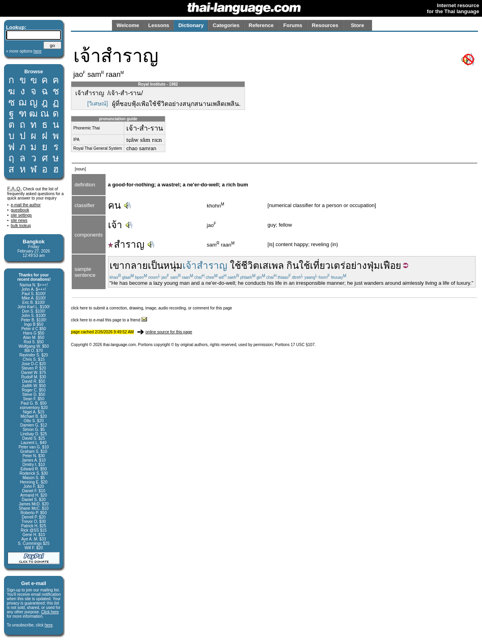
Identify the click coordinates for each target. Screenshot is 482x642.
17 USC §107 (303, 345)
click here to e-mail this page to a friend (109, 320)
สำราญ (126, 244)
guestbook (20, 210)
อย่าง (356, 265)
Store (357, 25)
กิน (292, 265)
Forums (292, 25)
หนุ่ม (172, 265)
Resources (325, 25)
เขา (117, 265)
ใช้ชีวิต (244, 265)
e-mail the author (26, 205)
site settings (21, 215)
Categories (226, 25)
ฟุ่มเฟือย (384, 265)
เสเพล (271, 265)
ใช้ (304, 265)
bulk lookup (21, 225)
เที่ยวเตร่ (327, 265)
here (49, 625)
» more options (23, 51)
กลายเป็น (144, 265)
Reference (261, 25)
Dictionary (191, 25)
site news (19, 220)
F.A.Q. (14, 189)
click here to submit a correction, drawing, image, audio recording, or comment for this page (151, 308)
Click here (50, 612)
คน (114, 205)
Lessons (158, 25)
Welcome (127, 25)
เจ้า (115, 224)
